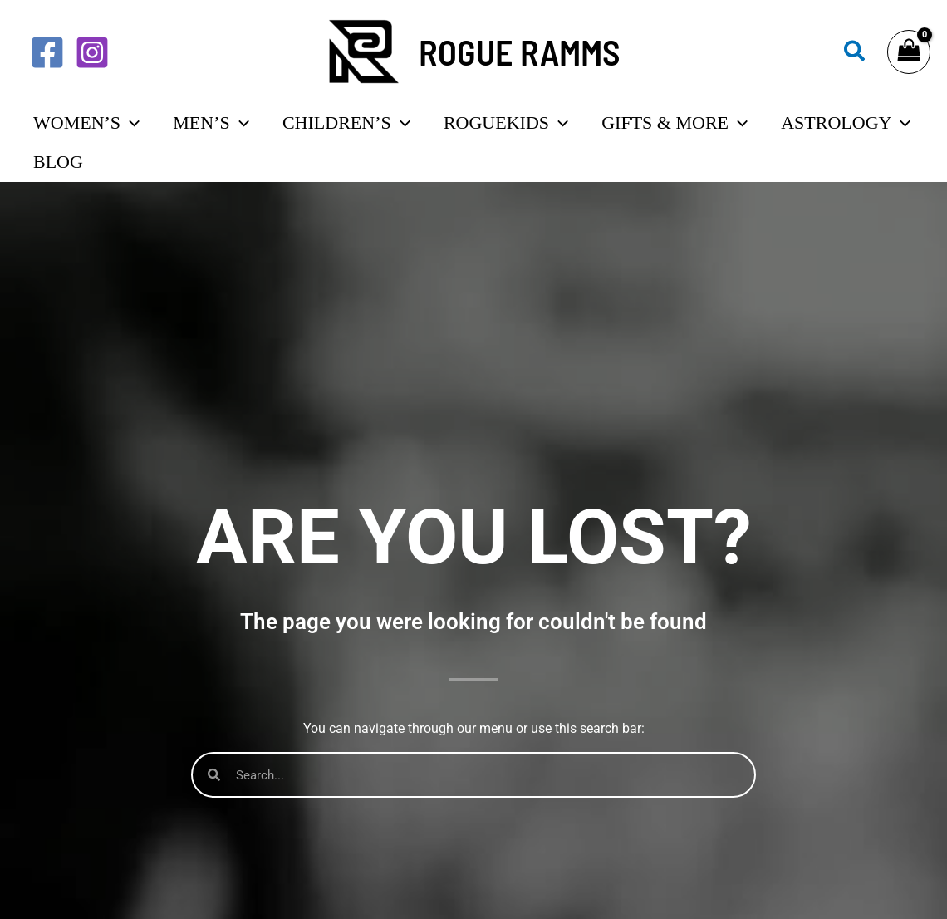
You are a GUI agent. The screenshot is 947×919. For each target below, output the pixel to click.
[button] (855, 52)
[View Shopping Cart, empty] (908, 52)
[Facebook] (47, 52)
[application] (130, 133)
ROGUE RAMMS (520, 51)
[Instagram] (92, 52)
